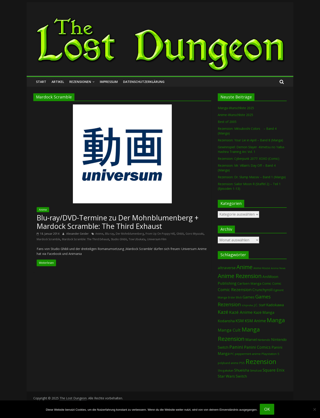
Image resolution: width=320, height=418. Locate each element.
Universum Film (156, 239)
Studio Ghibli (119, 239)
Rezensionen (80, 82)
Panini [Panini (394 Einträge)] (236, 347)
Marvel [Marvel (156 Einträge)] (251, 339)
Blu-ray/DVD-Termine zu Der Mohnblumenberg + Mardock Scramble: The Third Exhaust (118, 222)
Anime (43, 210)
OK (267, 409)
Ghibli (180, 234)
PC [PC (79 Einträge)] (232, 354)
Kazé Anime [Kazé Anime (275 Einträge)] (241, 312)
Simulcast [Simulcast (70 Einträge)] (256, 370)
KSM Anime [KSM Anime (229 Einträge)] (255, 320)
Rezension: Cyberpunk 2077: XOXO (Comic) (248, 158)
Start (41, 82)
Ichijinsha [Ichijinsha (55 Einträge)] (247, 305)
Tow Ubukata (137, 239)
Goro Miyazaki (195, 234)
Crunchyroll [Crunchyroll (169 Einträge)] (262, 289)
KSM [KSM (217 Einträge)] (240, 320)
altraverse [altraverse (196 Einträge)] (227, 267)
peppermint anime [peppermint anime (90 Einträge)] (248, 354)
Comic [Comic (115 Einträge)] (276, 283)
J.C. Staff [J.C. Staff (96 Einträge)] (259, 305)
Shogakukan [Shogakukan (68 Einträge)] (225, 370)
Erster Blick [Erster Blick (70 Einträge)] (235, 297)
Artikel (58, 82)
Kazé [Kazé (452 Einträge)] (223, 312)
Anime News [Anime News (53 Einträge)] (278, 268)
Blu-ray (109, 234)
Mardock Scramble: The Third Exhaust (85, 239)
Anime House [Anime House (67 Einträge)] (261, 268)
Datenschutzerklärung (143, 82)
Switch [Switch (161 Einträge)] (241, 376)
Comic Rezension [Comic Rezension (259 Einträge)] (235, 289)
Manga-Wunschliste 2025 (236, 108)
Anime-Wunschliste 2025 (235, 115)
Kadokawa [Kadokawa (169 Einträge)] (275, 304)
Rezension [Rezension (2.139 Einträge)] (261, 361)
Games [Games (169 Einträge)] (248, 297)
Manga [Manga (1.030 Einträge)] (276, 320)
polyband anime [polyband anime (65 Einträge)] (228, 363)
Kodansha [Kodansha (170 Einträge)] (226, 320)
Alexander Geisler (77, 234)
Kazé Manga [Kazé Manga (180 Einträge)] (264, 312)
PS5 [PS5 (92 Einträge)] (242, 363)
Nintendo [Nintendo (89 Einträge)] (264, 340)
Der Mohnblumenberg (130, 234)
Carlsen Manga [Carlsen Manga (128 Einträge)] (249, 283)
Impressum (109, 82)
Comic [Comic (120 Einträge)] (266, 283)
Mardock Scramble (48, 239)
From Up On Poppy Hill (160, 234)
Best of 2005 (227, 122)
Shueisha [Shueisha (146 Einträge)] (241, 370)
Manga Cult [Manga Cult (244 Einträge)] (229, 330)
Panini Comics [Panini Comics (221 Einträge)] (257, 347)
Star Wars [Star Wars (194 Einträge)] (226, 376)
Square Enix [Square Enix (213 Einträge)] (273, 370)
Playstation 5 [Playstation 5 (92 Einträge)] (270, 354)
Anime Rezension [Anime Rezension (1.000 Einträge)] (240, 276)
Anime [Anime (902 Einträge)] (244, 267)
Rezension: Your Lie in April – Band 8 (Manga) (250, 140)
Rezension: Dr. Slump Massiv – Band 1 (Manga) (252, 177)
